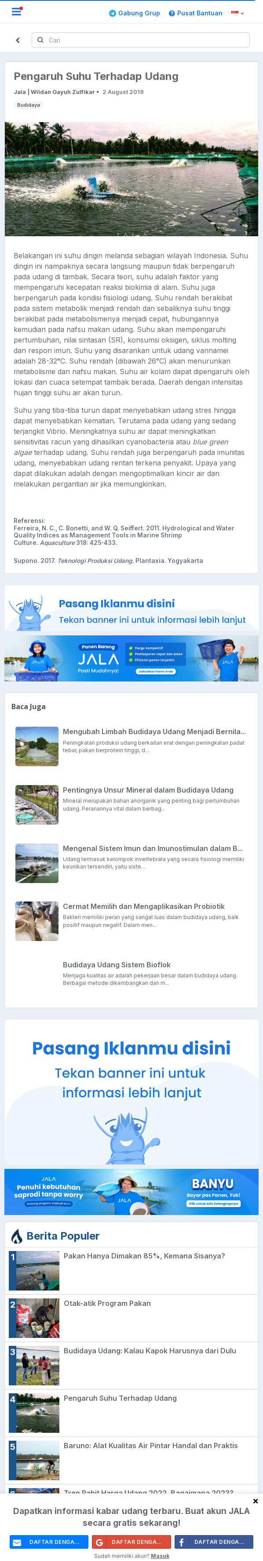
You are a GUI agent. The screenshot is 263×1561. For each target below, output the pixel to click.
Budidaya (28, 105)
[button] (239, 13)
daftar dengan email (49, 1542)
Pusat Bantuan (196, 13)
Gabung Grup (134, 13)
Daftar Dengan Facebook (214, 1542)
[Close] (255, 1500)
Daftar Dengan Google (131, 1542)
